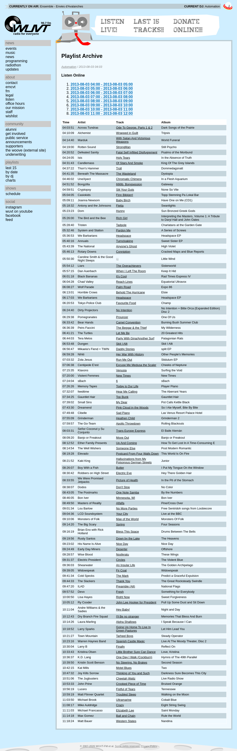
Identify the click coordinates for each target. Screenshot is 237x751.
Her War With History (130, 354)
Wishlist (12, 116)
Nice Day (122, 544)
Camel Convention (128, 322)
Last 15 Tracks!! (149, 25)
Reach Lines (124, 281)
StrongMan (123, 147)
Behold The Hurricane (130, 292)
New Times (123, 375)
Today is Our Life (127, 386)
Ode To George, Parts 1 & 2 (134, 127)
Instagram (14, 207)
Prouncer (122, 317)
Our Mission (15, 108)
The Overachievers (128, 265)
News (10, 57)
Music (10, 53)
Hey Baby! (123, 609)
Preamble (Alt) (125, 586)
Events (11, 48)
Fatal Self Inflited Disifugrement (136, 152)
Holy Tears (123, 157)
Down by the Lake (128, 538)
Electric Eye (124, 473)
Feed (9, 220)
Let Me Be (123, 333)
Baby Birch (123, 200)
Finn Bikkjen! (124, 195)
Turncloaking (124, 241)
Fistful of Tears (125, 689)
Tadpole (121, 225)
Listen (10, 99)
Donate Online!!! (188, 25)
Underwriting (16, 154)
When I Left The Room (131, 271)
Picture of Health (127, 480)
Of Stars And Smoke (129, 163)
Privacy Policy (149, 746)
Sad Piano (123, 413)
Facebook (13, 215)
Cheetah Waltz (125, 678)
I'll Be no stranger (127, 616)
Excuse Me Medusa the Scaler (136, 365)
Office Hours (15, 104)
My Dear (121, 402)
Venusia (121, 370)
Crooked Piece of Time (131, 684)
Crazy (120, 705)
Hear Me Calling (126, 391)
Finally (120, 646)
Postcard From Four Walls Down (137, 453)
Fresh (120, 591)
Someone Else (125, 448)
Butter (120, 467)
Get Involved (15, 134)
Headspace (123, 235)
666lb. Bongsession (129, 184)
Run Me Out (124, 359)
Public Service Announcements (19, 140)
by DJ (9, 176)
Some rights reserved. (127, 746)
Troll (119, 168)
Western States (126, 721)
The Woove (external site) (26, 150)
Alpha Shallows (126, 622)
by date (12, 172)
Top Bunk (122, 397)
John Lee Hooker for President (136, 602)
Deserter (122, 549)
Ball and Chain (125, 715)
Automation (68, 66)
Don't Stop (123, 487)
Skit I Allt (122, 343)
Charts (11, 180)
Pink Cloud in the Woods (132, 407)
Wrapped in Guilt (127, 133)
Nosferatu (122, 554)
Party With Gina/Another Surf (135, 338)
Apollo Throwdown (128, 423)
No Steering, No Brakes (131, 662)
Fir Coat (121, 570)
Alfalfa (120, 503)
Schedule (13, 194)
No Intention (124, 310)
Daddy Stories (125, 349)
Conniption (123, 251)
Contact (12, 83)
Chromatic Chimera (129, 179)
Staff (9, 112)
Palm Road (123, 287)
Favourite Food (126, 303)
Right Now (123, 597)
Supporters (14, 146)
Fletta (120, 205)
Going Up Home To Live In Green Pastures (133, 628)
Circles (120, 560)
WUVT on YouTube (19, 211)
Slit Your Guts (125, 189)
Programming (16, 61)
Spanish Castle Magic (130, 641)
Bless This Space (127, 531)
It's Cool (121, 276)
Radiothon (13, 65)
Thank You (123, 581)
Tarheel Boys (124, 636)
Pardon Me (123, 230)
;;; (117, 259)
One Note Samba (127, 492)
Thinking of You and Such (133, 673)
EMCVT (11, 87)
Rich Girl (122, 218)
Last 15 (11, 168)
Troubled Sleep (126, 694)
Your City (122, 513)
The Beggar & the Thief (131, 327)
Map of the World (127, 519)
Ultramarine (123, 699)
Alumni (11, 129)
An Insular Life (125, 565)
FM (8, 91)
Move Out (122, 437)
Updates (12, 69)
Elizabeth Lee (125, 710)
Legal (9, 95)
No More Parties (126, 508)
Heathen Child (125, 418)
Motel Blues (124, 668)
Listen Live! (113, 25)
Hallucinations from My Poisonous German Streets (134, 460)
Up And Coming (126, 443)
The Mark (122, 575)
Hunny (120, 211)
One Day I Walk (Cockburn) (134, 657)
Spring (120, 524)
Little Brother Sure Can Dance (136, 652)
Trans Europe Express (131, 430)
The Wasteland (126, 173)
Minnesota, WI (125, 498)
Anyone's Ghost (126, 246)
